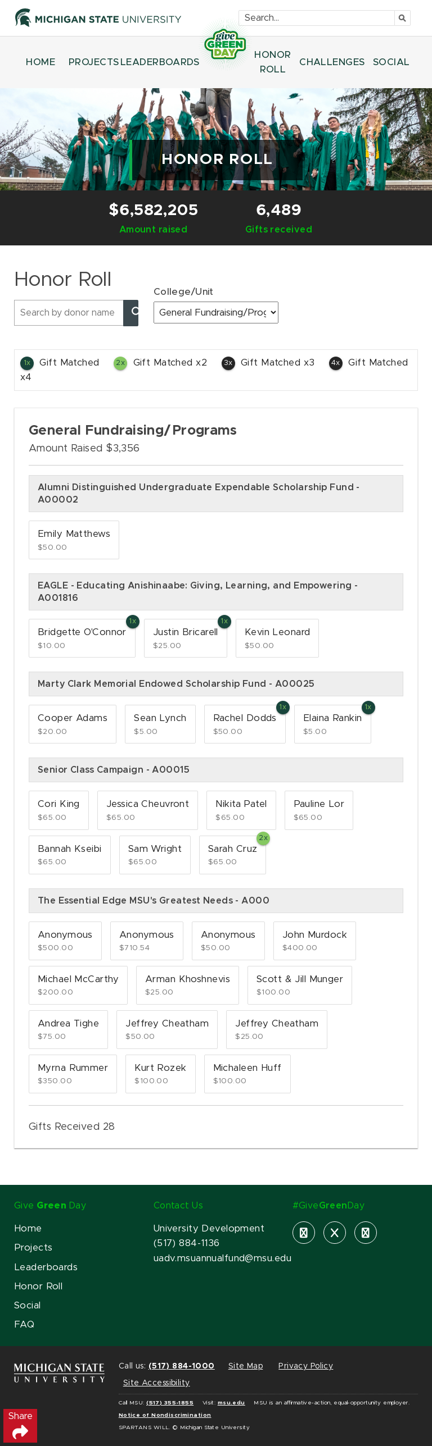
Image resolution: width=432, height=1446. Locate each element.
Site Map (245, 1366)
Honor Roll (38, 1286)
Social (27, 1305)
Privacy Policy (305, 1366)
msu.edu (231, 1403)
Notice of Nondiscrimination (165, 1415)
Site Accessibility (156, 1383)
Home (28, 1228)
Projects (33, 1247)
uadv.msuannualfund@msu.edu (222, 1258)
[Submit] (403, 18)
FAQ (24, 1324)
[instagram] (365, 1232)
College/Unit (184, 292)
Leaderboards (46, 1267)
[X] (334, 1232)
